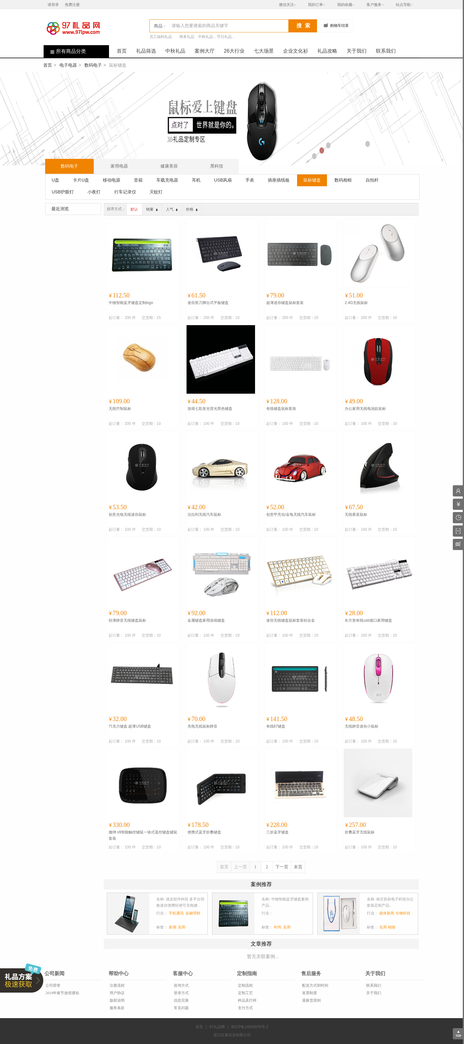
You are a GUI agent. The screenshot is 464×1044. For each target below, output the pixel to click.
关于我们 (357, 51)
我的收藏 (344, 4)
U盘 (55, 180)
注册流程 (117, 985)
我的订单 (315, 4)
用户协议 (117, 993)
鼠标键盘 (312, 180)
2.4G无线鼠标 (356, 303)
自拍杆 (372, 180)
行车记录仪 (125, 191)
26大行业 (234, 51)
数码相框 (343, 180)
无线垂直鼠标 (356, 514)
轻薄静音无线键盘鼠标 (127, 620)
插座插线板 (279, 180)
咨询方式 (181, 985)
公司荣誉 (52, 985)
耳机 (196, 180)
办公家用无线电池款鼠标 (365, 408)
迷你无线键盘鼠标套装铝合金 (290, 620)
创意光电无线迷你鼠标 (127, 514)
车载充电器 (167, 180)
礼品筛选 (146, 51)
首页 (122, 51)
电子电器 (68, 65)
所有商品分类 (65, 51)
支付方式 (245, 1008)
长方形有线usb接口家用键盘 (368, 620)
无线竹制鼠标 (120, 408)
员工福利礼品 (160, 37)
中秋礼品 (175, 51)
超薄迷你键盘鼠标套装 (285, 303)
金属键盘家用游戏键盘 (206, 620)
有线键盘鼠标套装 (281, 408)
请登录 (53, 4)
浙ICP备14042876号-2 (249, 1027)
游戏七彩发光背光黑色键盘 (209, 408)
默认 (134, 209)
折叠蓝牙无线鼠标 (360, 832)
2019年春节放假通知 (62, 993)
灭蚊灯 (156, 191)
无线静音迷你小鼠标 (361, 726)
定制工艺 (245, 993)
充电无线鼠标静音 (202, 726)
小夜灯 (94, 191)
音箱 (138, 180)
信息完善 (181, 1000)
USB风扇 (223, 180)
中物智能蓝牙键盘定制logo (131, 303)
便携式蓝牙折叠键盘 (204, 832)
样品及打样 (247, 1000)
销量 (152, 209)
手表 (249, 180)
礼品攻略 (327, 51)
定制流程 (245, 985)
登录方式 (181, 993)
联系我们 (386, 51)
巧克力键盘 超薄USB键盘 (130, 726)
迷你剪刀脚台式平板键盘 (208, 303)
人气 (172, 209)
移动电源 (111, 180)
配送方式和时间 (314, 985)
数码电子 (93, 65)
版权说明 (117, 1000)
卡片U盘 (81, 180)
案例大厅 (205, 51)
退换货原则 (311, 1000)
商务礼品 (186, 37)
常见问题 (181, 1008)
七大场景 (264, 51)
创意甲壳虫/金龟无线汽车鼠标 (291, 514)
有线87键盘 (275, 726)
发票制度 (309, 993)
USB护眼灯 (63, 191)
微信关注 (286, 4)
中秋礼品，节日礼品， (216, 37)
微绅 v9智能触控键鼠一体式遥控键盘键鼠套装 (143, 835)
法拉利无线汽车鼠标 (204, 514)
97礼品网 (217, 1027)
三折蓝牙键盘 (277, 832)
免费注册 (72, 4)
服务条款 (117, 1008)
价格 (192, 209)
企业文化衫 (295, 51)
